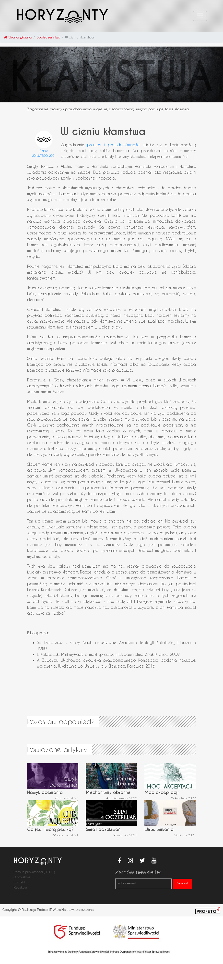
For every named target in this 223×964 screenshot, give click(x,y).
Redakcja (20, 888)
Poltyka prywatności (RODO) (34, 872)
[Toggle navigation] (200, 16)
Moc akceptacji (161, 792)
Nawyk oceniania (45, 792)
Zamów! (182, 883)
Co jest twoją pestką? (50, 829)
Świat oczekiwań (103, 829)
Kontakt (19, 882)
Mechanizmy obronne (108, 792)
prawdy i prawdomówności (113, 144)
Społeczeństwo (48, 37)
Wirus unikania (159, 829)
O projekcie (21, 877)
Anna (43, 151)
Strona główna (18, 37)
